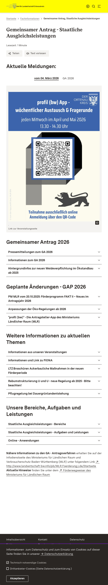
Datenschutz (77, 539)
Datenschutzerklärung (58, 553)
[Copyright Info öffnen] (97, 223)
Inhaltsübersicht (15, 539)
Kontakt (42, 539)
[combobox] (87, 6)
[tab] (46, 78)
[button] (14, 53)
